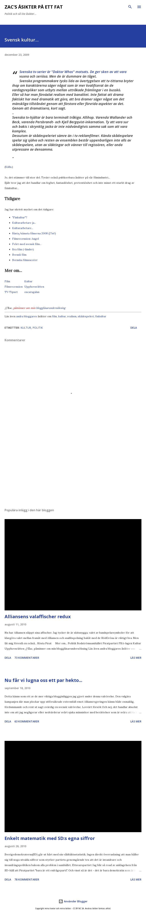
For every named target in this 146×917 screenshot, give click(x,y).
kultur (62, 316)
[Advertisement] (73, 469)
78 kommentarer (26, 879)
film (54, 316)
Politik (38, 327)
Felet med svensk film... (26, 244)
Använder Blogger (73, 901)
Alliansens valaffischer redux (38, 616)
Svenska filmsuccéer (25, 260)
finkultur (100, 316)
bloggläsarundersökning (50, 308)
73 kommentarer (26, 657)
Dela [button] (133, 327)
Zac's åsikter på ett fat (34, 7)
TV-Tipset (11, 292)
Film (7, 281)
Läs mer (135, 657)
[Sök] (130, 7)
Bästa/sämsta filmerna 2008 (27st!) (34, 233)
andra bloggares (26, 316)
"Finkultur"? (19, 217)
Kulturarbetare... (22, 228)
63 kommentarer (26, 721)
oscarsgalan (31, 292)
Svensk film (19, 254)
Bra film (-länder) (23, 249)
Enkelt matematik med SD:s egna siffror (50, 838)
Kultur (28, 281)
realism (71, 316)
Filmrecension (14, 286)
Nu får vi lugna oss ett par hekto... (43, 680)
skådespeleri (86, 316)
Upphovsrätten (34, 286)
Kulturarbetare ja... (24, 222)
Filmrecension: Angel (25, 238)
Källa (8, 167)
